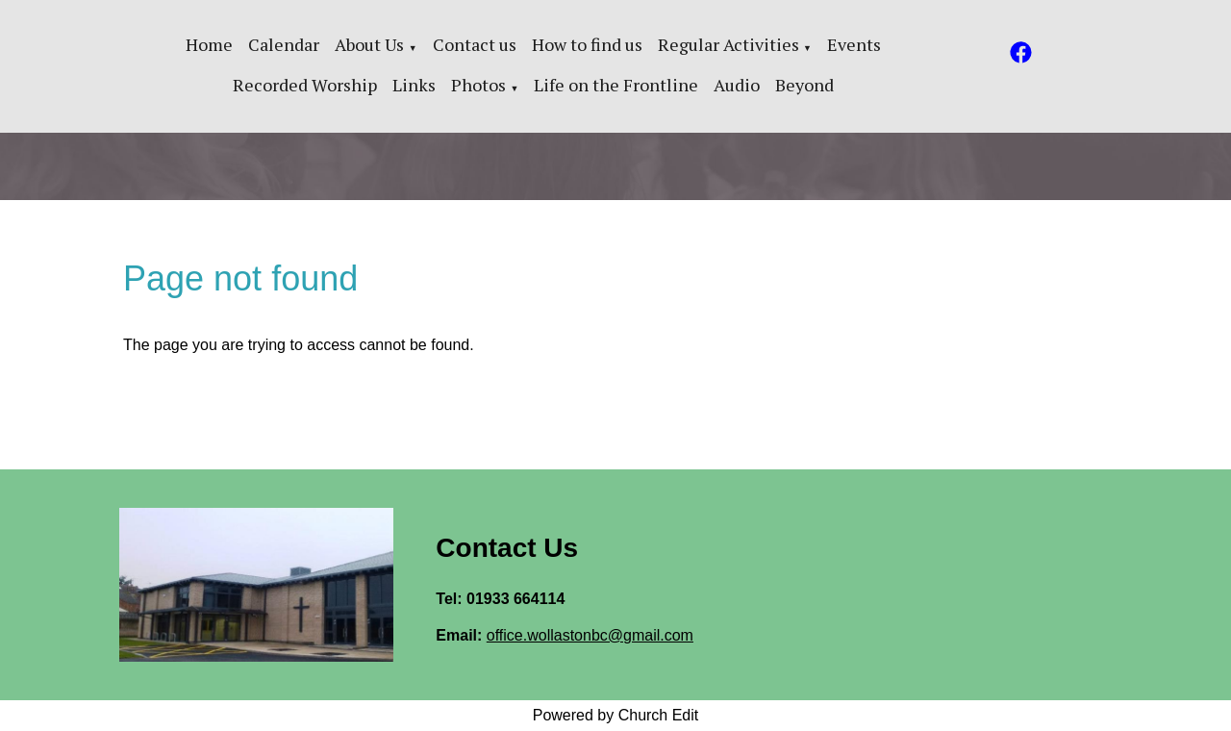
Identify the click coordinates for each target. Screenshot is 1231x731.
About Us (369, 44)
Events (854, 44)
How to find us (587, 44)
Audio (737, 84)
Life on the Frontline (616, 84)
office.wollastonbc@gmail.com (590, 635)
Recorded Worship (305, 84)
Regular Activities (728, 44)
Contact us (474, 44)
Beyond (804, 84)
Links (414, 84)
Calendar (283, 44)
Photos (478, 84)
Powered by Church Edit (616, 715)
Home (209, 44)
